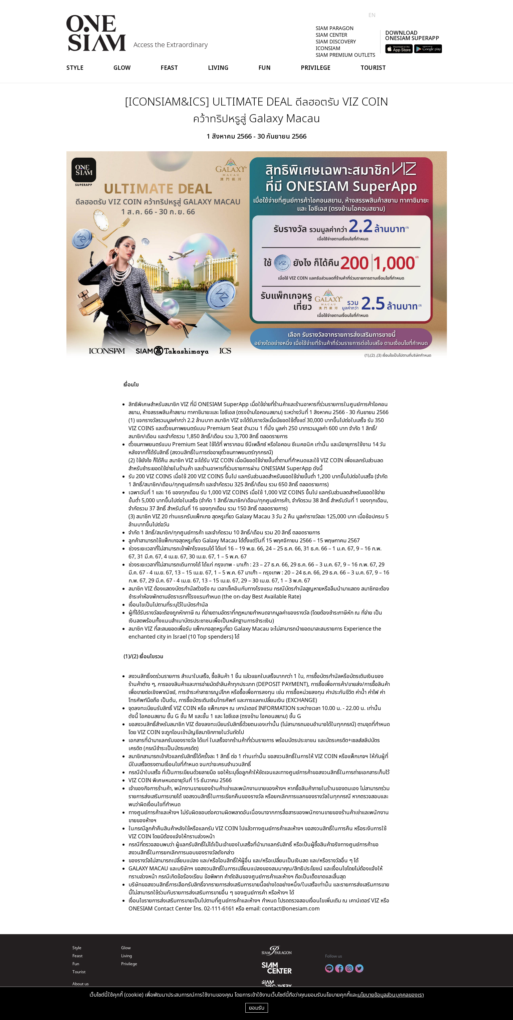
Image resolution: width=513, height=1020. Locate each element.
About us (80, 984)
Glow (122, 67)
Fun (264, 67)
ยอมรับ (256, 1007)
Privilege (315, 67)
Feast (169, 67)
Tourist (373, 67)
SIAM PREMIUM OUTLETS (345, 54)
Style (74, 67)
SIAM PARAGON (334, 28)
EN (371, 15)
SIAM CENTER (331, 34)
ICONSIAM (328, 48)
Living (218, 67)
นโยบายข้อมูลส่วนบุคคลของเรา (390, 994)
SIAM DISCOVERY (336, 41)
